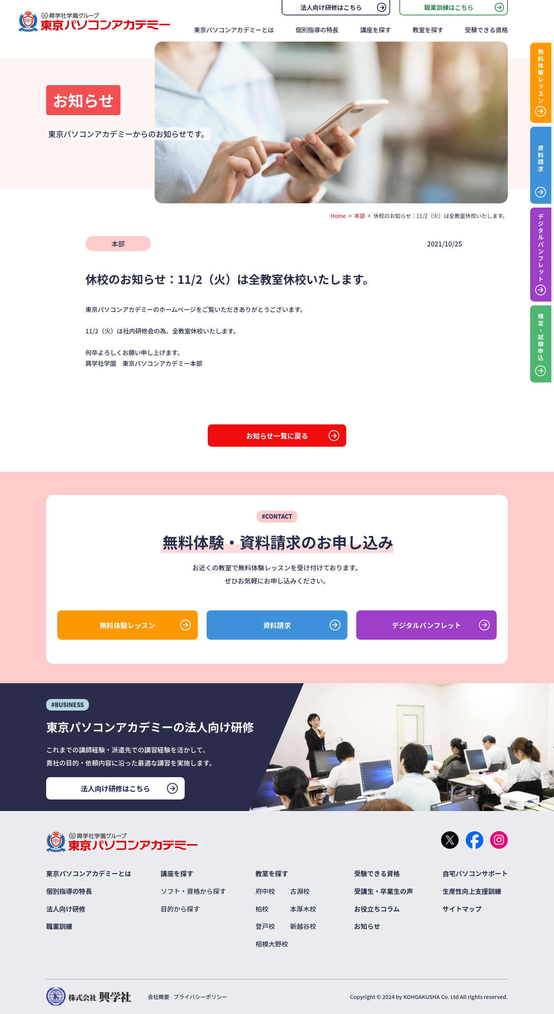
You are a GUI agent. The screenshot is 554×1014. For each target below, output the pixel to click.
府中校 (265, 891)
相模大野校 (271, 944)
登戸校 (265, 926)
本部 (359, 216)
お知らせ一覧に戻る (277, 436)
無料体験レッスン (127, 625)
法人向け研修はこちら (331, 7)
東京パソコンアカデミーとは (234, 29)
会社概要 (158, 997)
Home (337, 216)
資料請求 (277, 625)
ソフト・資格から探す (193, 891)
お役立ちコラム (377, 908)
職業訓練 (59, 926)
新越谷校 (303, 926)
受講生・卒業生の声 (383, 891)
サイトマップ (462, 908)
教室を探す (427, 29)
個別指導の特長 (317, 29)
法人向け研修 (65, 908)
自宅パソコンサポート (475, 873)
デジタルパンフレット (426, 625)
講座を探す (375, 29)
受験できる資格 (486, 29)
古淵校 (300, 891)
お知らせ (367, 926)
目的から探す (180, 908)
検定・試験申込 (541, 337)
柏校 (262, 908)
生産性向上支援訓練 (471, 891)
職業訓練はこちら (448, 7)
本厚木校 (303, 908)
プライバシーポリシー (200, 997)
